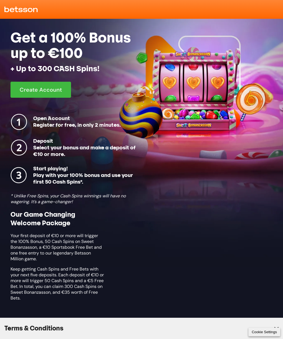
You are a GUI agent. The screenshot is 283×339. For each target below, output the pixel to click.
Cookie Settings (264, 332)
